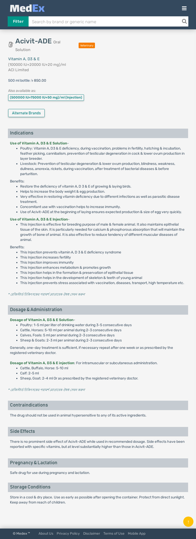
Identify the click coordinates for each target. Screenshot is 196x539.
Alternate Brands (26, 113)
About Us (46, 533)
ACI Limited (18, 70)
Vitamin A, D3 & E (24, 59)
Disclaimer (91, 533)
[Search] (184, 21)
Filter (18, 21)
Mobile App (136, 533)
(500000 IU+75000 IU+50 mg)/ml (46, 97)
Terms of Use (114, 533)
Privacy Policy (68, 533)
